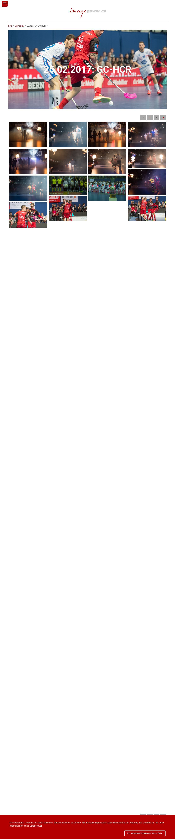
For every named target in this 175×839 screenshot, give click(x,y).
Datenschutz (36, 826)
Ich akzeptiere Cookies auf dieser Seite (144, 833)
